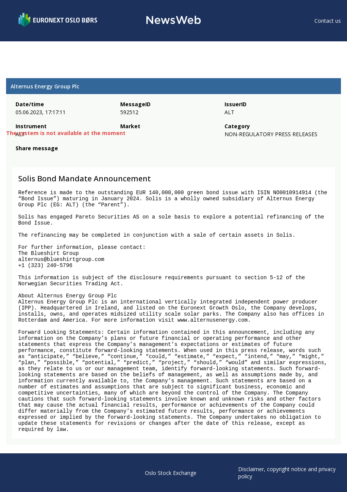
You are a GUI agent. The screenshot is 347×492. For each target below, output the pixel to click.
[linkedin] (46, 158)
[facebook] (20, 158)
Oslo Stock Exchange (170, 472)
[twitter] (32, 158)
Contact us (327, 20)
